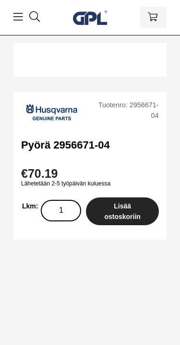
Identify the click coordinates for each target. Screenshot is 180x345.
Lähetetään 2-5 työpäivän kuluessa (65, 183)
